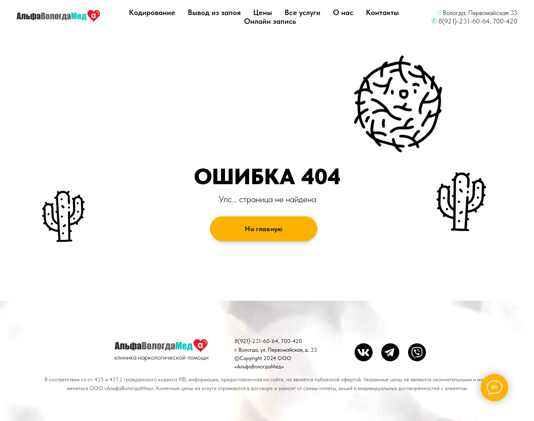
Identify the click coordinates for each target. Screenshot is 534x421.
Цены (262, 12)
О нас (343, 12)
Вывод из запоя (214, 12)
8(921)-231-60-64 (464, 21)
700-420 (505, 21)
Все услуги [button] (302, 12)
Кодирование (152, 12)
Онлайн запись (270, 21)
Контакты (382, 12)
